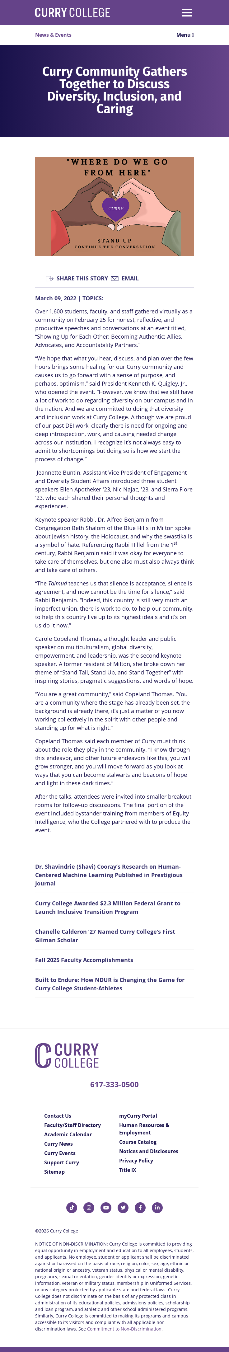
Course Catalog (138, 1141)
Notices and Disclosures (148, 1151)
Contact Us (57, 1115)
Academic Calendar (68, 1134)
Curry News (58, 1143)
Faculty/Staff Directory (72, 1125)
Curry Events (60, 1153)
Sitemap (54, 1171)
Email (125, 278)
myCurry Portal (138, 1115)
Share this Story (77, 278)
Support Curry (61, 1162)
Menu (185, 34)
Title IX (127, 1170)
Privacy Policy (136, 1160)
